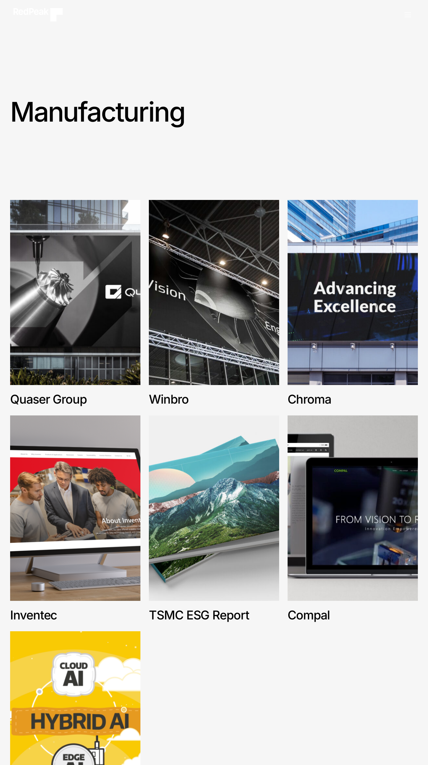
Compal (309, 615)
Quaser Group (48, 399)
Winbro (170, 399)
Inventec (33, 615)
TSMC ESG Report (199, 615)
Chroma (309, 399)
